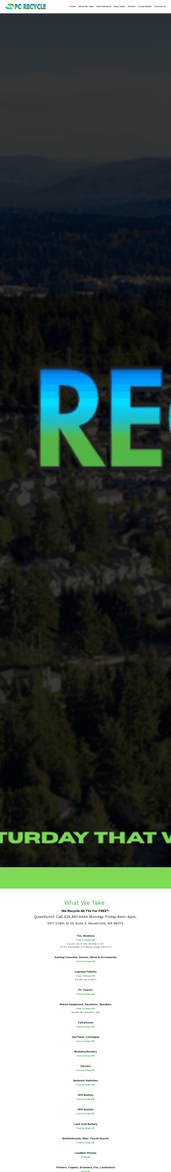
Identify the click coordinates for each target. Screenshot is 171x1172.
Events (130, 6)
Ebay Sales (118, 6)
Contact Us (159, 6)
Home (72, 6)
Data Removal (102, 6)
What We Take (85, 6)
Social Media (143, 6)
